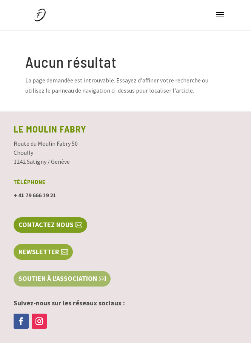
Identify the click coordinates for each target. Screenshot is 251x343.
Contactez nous (46, 224)
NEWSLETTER (38, 251)
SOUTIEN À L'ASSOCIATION (57, 278)
